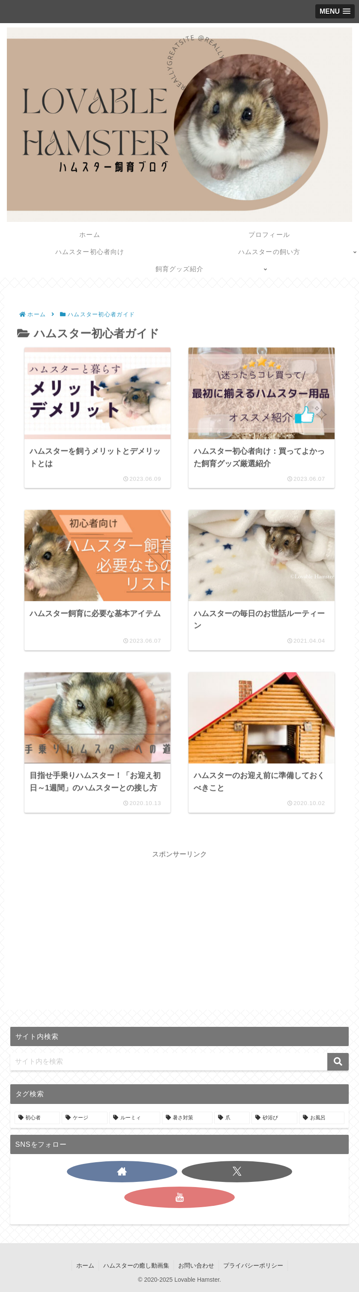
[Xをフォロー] (237, 1171)
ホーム (85, 1265)
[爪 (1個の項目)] (232, 1118)
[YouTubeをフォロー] (179, 1197)
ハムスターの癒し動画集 (136, 1265)
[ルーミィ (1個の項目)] (134, 1118)
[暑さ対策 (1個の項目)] (187, 1118)
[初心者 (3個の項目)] (37, 1118)
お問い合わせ (196, 1265)
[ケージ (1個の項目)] (85, 1118)
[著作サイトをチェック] (122, 1171)
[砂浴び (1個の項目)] (274, 1118)
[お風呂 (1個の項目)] (322, 1118)
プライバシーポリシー (253, 1265)
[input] (179, 1062)
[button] (338, 1062)
